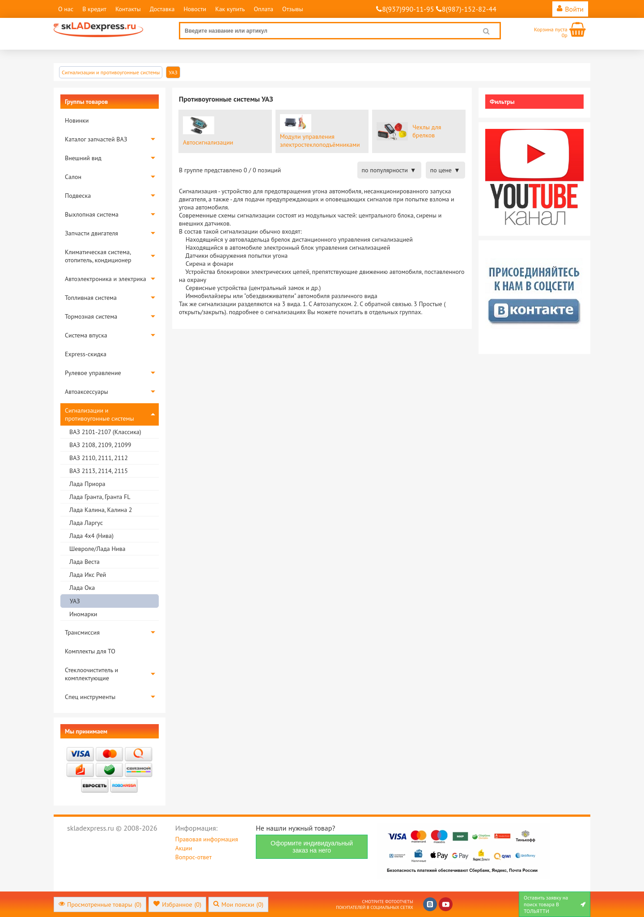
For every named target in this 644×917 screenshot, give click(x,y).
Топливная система (91, 298)
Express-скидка (85, 354)
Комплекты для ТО (90, 651)
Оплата (263, 9)
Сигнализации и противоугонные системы (99, 414)
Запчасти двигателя (91, 233)
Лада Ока (82, 588)
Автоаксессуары (86, 392)
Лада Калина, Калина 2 (100, 510)
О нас (65, 9)
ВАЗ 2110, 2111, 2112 (98, 458)
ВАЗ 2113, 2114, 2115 (98, 471)
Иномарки (83, 614)
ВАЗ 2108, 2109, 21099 (100, 445)
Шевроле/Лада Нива (97, 549)
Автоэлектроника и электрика (105, 279)
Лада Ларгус (86, 523)
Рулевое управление (93, 373)
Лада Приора (87, 484)
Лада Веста (84, 562)
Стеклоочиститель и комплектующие (91, 674)
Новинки (77, 120)
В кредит (94, 9)
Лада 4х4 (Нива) (91, 536)
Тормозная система (91, 316)
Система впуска (86, 335)
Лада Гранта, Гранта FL (99, 497)
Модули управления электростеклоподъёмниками (320, 140)
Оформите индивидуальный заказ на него (312, 847)
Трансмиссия (82, 632)
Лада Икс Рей (87, 575)
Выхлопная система (92, 214)
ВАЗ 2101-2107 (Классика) (105, 432)
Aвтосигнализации (208, 142)
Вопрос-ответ (193, 857)
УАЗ (75, 601)
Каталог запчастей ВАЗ (96, 139)
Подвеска (78, 196)
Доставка (162, 9)
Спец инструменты (90, 697)
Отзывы (292, 9)
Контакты (128, 9)
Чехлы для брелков (426, 131)
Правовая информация (206, 839)
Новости (194, 9)
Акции (183, 848)
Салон (73, 177)
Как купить (230, 9)
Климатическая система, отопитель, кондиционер (98, 256)
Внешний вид (83, 158)
